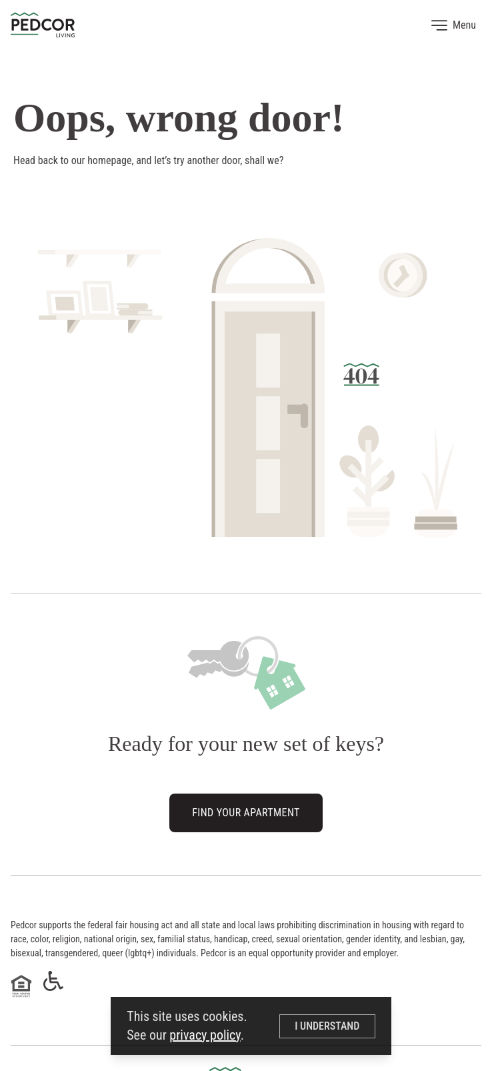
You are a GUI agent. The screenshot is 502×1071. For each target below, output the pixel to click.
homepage (109, 160)
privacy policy (204, 1035)
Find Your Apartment (245, 814)
